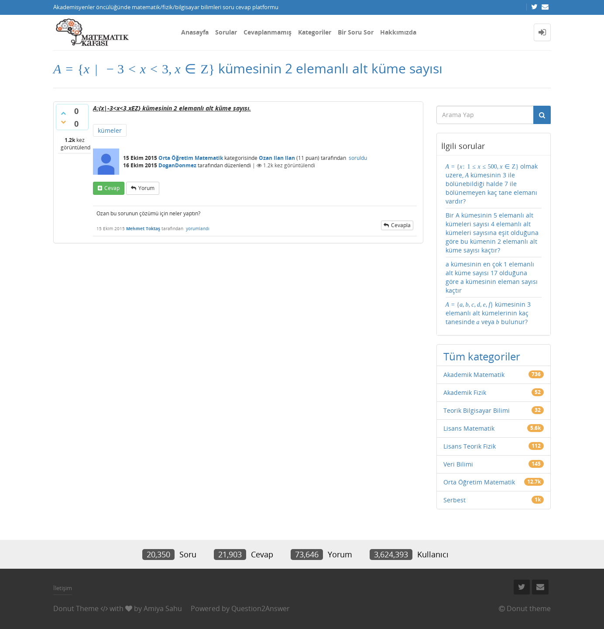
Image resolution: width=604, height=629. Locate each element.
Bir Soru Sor (356, 32)
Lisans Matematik (468, 428)
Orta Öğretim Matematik (190, 158)
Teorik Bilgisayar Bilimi (476, 410)
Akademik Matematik (473, 374)
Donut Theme (76, 608)
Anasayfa (195, 32)
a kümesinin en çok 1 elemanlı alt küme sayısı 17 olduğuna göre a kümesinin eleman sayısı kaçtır (492, 277)
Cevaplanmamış (268, 32)
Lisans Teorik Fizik (469, 446)
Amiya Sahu (163, 608)
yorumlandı (197, 228)
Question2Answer (260, 608)
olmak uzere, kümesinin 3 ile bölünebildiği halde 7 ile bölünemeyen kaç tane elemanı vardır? (492, 183)
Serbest (454, 500)
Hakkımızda (398, 32)
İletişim (62, 588)
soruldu (358, 158)
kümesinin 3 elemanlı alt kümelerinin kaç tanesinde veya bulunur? (488, 313)
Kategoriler (314, 32)
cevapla (401, 225)
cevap (112, 188)
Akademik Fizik (464, 392)
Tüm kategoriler (481, 356)
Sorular (226, 32)
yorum (146, 188)
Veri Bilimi (458, 464)
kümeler (110, 130)
